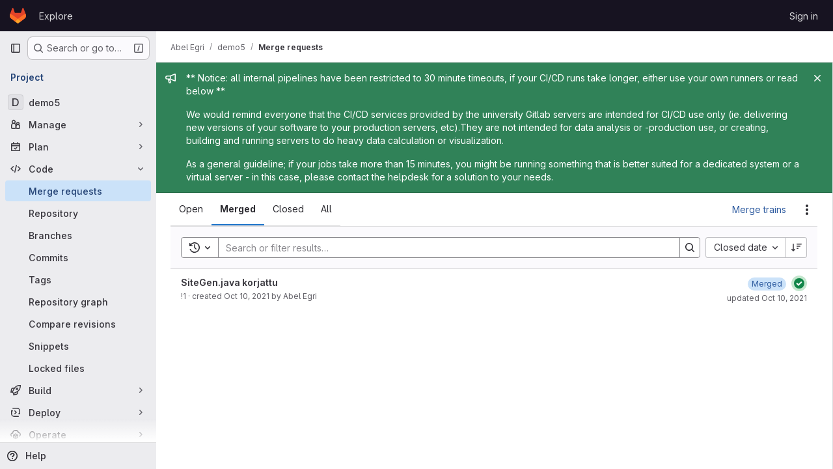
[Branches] (78, 235)
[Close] (817, 78)
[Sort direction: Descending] (796, 247)
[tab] (192, 209)
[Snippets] (78, 345)
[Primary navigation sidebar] (15, 48)
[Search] (443, 247)
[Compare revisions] (78, 323)
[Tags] (78, 279)
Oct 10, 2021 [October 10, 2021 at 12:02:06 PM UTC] (248, 296)
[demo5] (78, 102)
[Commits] (78, 257)
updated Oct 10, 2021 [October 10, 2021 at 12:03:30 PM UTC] (767, 298)
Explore (56, 15)
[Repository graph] (78, 301)
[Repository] (78, 213)
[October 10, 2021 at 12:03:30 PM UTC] (767, 284)
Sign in (803, 15)
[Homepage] (18, 15)
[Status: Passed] (799, 283)
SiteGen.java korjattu (230, 282)
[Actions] (807, 209)
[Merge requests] (78, 190)
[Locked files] (78, 368)
